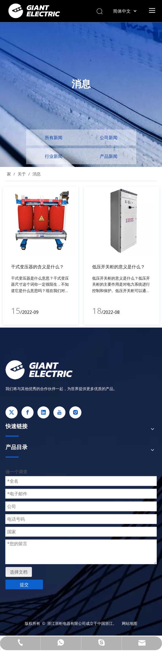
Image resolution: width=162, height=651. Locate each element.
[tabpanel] (40, 256)
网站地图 (129, 623)
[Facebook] (27, 412)
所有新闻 (53, 137)
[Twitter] (12, 412)
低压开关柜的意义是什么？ (118, 267)
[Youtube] (59, 412)
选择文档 (19, 572)
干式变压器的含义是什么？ (37, 267)
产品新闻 (108, 156)
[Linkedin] (43, 412)
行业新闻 (53, 156)
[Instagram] (75, 412)
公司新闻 (108, 137)
